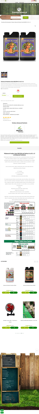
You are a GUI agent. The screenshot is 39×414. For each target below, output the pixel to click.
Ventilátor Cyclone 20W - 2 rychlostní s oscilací (10, 321)
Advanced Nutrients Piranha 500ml (29, 285)
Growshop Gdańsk (5, 373)
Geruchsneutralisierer (6, 382)
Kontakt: (16, 2)
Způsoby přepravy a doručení (7, 397)
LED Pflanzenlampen (6, 387)
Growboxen (4, 383)
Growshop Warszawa (6, 374)
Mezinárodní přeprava (6, 396)
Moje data (4, 395)
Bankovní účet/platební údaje (7, 399)
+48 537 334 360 (21, 2)
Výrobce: (19, 123)
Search (25, 17)
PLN (5, 0)
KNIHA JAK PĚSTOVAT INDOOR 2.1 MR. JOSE (29, 320)
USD (8, 0)
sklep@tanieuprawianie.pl (8, 364)
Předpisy (4, 400)
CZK (1, 0)
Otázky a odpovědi (5, 376)
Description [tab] (19, 148)
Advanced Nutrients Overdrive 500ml (9, 285)
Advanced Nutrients (22, 123)
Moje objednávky (5, 393)
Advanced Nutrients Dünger (7, 386)
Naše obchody (5, 370)
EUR (3, 0)
